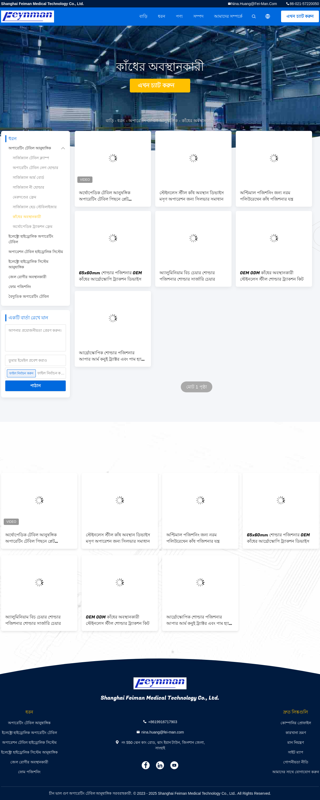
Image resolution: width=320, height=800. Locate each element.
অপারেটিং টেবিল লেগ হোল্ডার (35, 168)
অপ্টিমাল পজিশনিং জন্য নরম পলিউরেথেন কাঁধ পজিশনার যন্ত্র (266, 196)
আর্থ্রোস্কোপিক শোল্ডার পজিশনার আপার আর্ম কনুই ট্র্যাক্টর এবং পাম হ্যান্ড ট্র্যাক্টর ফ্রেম (112, 356)
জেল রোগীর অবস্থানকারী (27, 277)
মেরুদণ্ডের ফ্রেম (24, 197)
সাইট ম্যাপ (295, 752)
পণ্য (179, 16)
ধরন (161, 16)
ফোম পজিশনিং (19, 287)
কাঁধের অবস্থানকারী (27, 217)
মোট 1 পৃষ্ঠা (196, 387)
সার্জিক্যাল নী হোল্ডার (28, 187)
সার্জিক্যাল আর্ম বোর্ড (28, 177)
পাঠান (35, 385)
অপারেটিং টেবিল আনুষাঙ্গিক (153, 120)
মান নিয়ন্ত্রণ (295, 742)
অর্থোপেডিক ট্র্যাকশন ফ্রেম (32, 226)
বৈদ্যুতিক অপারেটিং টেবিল (28, 296)
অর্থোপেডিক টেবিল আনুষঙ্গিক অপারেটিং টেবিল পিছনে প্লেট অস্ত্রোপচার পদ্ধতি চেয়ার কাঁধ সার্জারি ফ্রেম (110, 196)
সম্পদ (198, 16)
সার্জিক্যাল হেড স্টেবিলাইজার (35, 207)
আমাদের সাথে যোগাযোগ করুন (295, 772)
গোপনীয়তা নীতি (295, 762)
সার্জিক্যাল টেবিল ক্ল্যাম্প (31, 158)
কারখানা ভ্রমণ (296, 733)
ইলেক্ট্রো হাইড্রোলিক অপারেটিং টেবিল (30, 239)
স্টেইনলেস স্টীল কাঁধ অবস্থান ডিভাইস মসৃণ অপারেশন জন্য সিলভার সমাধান (191, 196)
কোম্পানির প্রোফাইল (296, 723)
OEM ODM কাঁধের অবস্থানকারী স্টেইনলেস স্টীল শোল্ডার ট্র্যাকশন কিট (272, 276)
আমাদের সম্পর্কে (228, 16)
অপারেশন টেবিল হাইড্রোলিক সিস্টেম (35, 252)
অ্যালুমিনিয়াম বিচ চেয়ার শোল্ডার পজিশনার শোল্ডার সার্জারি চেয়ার (187, 276)
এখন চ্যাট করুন (300, 16)
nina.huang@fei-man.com (254, 4)
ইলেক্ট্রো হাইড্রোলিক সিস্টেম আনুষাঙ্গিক (28, 264)
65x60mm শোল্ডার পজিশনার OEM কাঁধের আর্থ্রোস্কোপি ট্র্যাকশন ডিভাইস (110, 276)
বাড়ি (143, 16)
